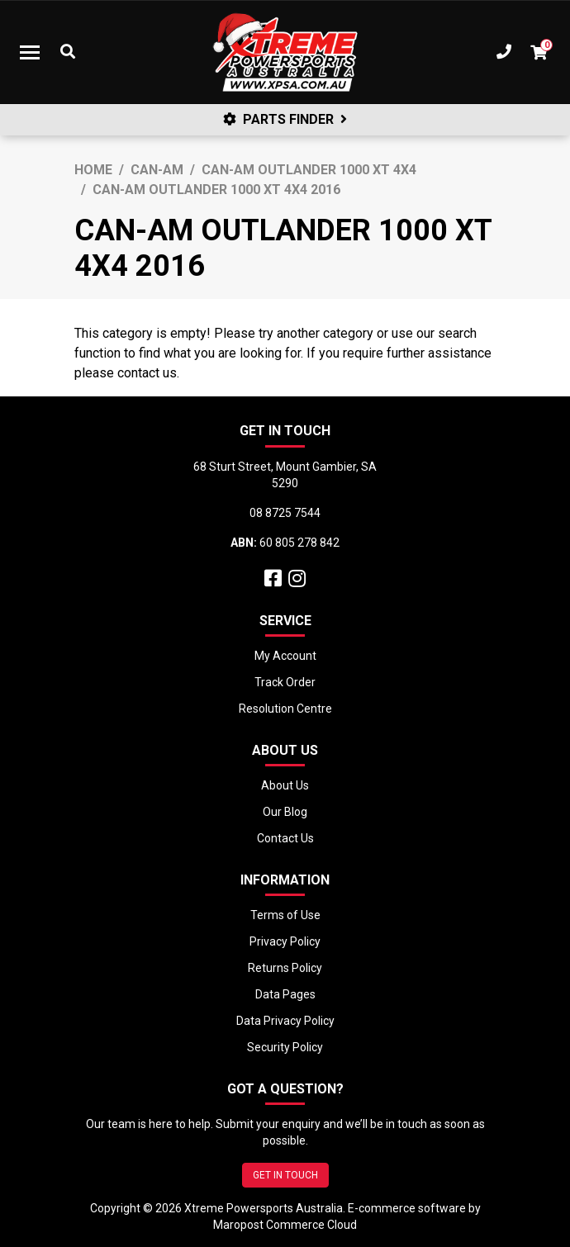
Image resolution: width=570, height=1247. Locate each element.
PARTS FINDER (285, 119)
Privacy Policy (285, 941)
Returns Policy (285, 967)
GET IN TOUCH (285, 1175)
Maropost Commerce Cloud (285, 1224)
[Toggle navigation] (29, 52)
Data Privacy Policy (285, 1020)
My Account (285, 655)
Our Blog (285, 811)
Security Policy (285, 1047)
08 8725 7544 (285, 512)
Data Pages (285, 994)
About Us (285, 785)
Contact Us (285, 838)
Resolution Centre (285, 708)
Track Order (285, 682)
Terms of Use (285, 915)
